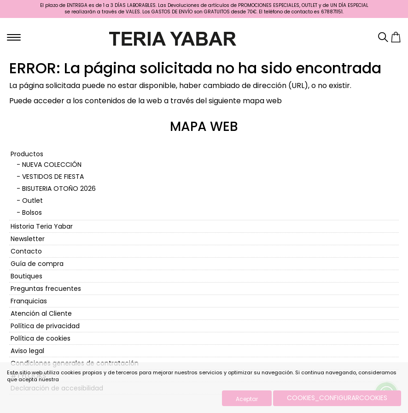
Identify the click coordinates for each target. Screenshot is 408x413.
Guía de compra (37, 263)
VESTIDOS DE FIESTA (53, 176)
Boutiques (26, 276)
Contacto (26, 251)
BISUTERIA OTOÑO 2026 (59, 188)
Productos (27, 154)
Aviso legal (27, 350)
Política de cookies (40, 338)
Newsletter (28, 238)
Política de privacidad (45, 325)
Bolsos (32, 212)
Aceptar (247, 399)
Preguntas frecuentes (46, 288)
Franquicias (29, 301)
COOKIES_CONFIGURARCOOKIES (337, 397)
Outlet (32, 200)
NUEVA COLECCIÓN (52, 164)
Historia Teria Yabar (42, 226)
